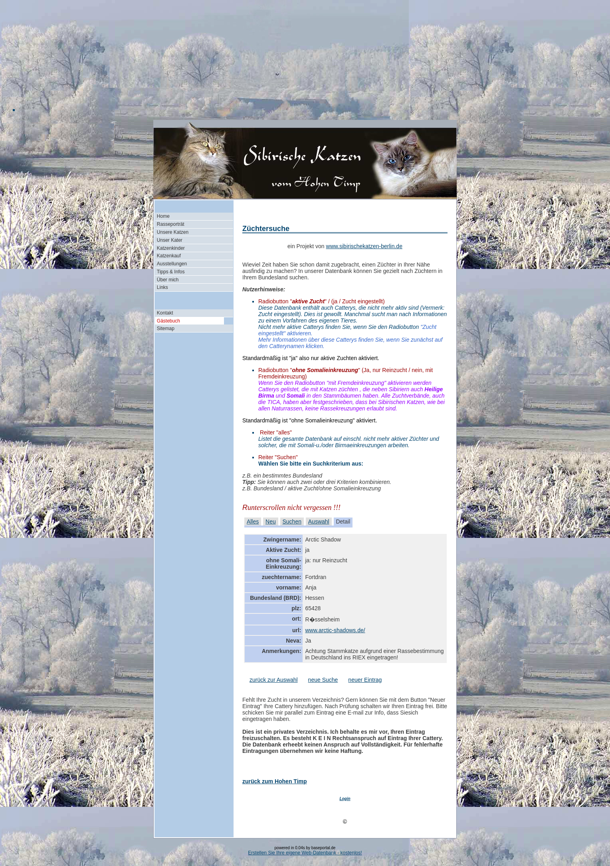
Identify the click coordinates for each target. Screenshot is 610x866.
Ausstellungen (172, 264)
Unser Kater (169, 240)
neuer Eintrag (365, 680)
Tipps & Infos (171, 272)
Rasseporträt (170, 224)
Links (162, 287)
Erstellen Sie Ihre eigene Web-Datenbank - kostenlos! (305, 853)
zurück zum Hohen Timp (274, 781)
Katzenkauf (169, 256)
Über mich (168, 280)
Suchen (292, 521)
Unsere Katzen (172, 232)
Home (163, 216)
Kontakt (165, 313)
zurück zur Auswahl (274, 680)
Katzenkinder (171, 248)
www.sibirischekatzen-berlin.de (364, 246)
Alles (253, 521)
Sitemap (165, 328)
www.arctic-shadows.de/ (335, 630)
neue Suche (323, 680)
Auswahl (318, 521)
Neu (270, 521)
